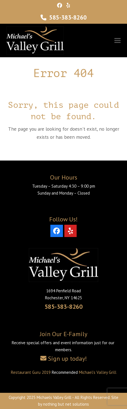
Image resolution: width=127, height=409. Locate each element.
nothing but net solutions (66, 404)
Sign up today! (67, 358)
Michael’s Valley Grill (97, 372)
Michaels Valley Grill (54, 397)
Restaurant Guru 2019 (31, 372)
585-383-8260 (68, 17)
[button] (117, 40)
